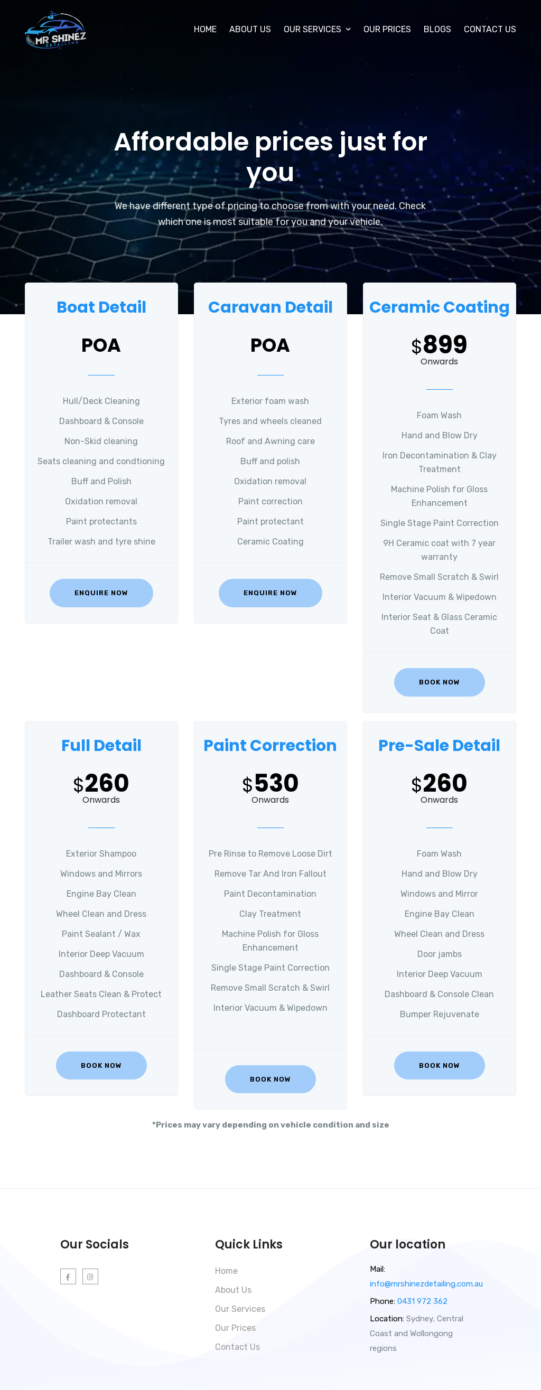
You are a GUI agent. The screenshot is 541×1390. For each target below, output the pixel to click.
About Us (250, 29)
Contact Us (490, 29)
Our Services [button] (317, 29)
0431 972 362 (421, 1301)
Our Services (240, 1309)
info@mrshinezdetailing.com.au (426, 1284)
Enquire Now (101, 593)
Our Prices (387, 29)
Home (205, 29)
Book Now (439, 682)
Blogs (437, 29)
